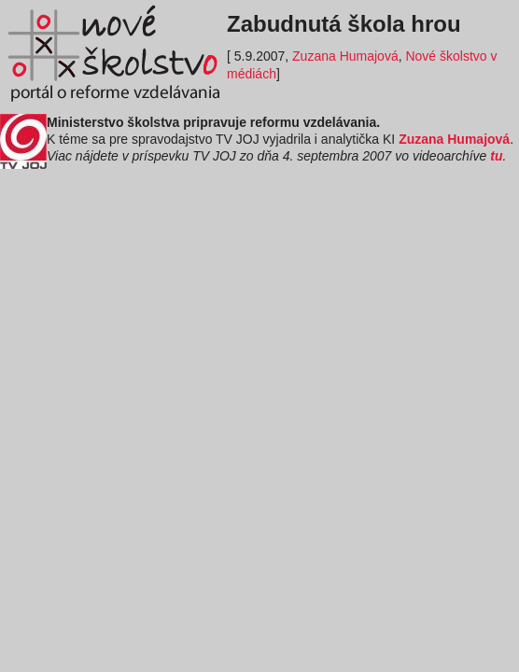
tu (496, 155)
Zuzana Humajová (345, 56)
